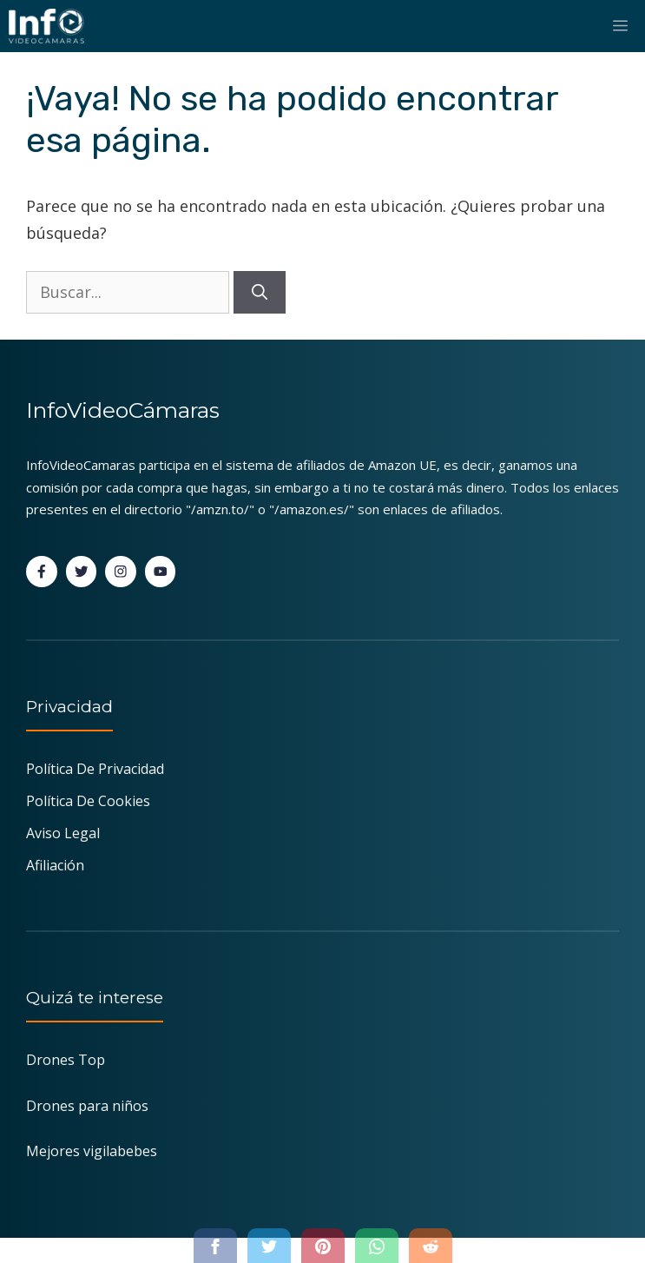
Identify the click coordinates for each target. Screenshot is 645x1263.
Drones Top (65, 1059)
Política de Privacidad (95, 768)
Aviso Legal (63, 833)
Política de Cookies (88, 800)
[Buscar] (260, 292)
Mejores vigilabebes (91, 1151)
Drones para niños (87, 1105)
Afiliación (55, 865)
